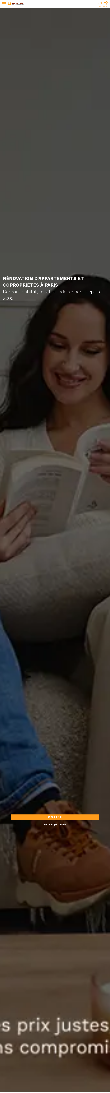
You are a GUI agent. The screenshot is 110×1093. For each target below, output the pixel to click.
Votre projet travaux (55, 824)
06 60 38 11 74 (55, 817)
